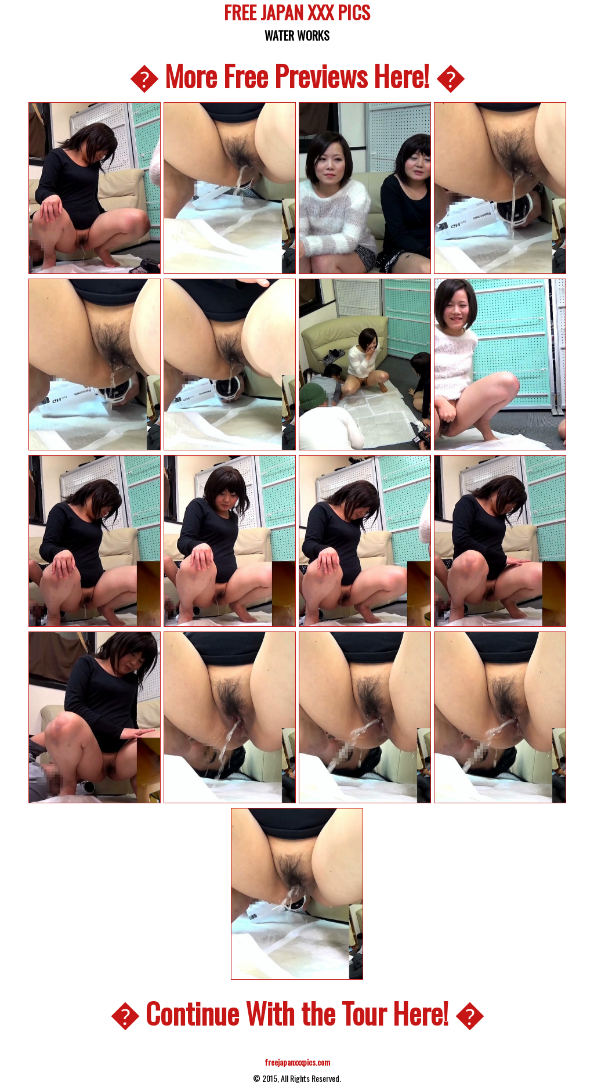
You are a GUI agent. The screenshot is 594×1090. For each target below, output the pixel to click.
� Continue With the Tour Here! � (297, 1012)
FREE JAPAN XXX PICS (297, 14)
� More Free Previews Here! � (297, 74)
